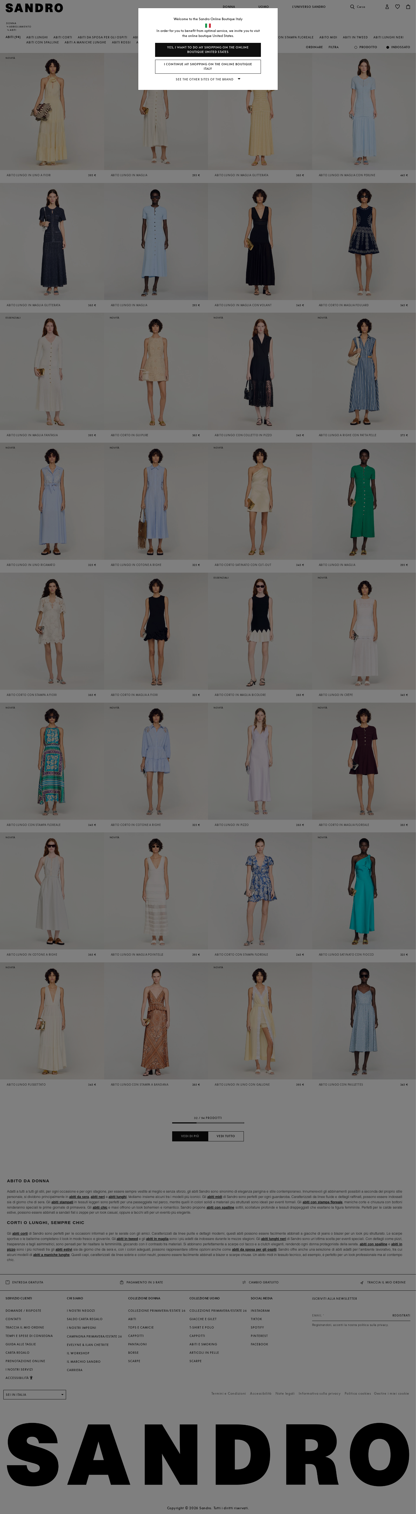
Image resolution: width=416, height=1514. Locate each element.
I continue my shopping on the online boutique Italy (208, 66)
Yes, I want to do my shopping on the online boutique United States (208, 50)
